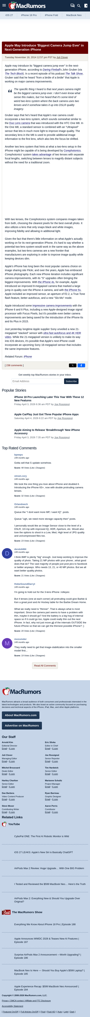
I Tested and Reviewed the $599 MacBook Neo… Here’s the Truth (50, 884)
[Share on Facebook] (81, 365)
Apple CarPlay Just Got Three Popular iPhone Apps (46, 414)
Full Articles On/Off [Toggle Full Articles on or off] (29, 1012)
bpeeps (18, 454)
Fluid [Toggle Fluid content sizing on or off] (43, 1012)
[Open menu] (4, 5)
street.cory (20, 476)
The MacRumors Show (27, 912)
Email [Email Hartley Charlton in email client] (4, 787)
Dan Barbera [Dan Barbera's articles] (8, 793)
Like (32, 468)
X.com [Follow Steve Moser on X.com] (12, 812)
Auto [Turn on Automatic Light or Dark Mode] (60, 1012)
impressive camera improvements (52, 305)
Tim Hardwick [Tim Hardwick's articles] (51, 768)
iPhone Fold (51, 15)
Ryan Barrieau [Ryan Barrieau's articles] (52, 793)
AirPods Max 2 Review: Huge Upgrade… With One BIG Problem (49, 868)
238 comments (14, 365)
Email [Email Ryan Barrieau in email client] (47, 799)
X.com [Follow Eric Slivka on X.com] (55, 748)
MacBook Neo (74, 15)
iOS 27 (9, 15)
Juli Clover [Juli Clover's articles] (7, 755)
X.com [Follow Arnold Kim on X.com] (12, 748)
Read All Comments (45, 665)
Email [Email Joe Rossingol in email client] (47, 761)
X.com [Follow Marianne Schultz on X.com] (55, 787)
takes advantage (41, 154)
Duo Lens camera (19, 123)
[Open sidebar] (86, 6)
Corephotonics (72, 150)
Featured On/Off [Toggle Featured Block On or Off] (10, 1012)
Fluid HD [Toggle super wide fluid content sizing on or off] (51, 1012)
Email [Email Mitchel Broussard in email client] (4, 774)
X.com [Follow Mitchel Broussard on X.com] (12, 774)
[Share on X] (72, 365)
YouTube (14, 824)
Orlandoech (21, 504)
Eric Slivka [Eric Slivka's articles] (50, 742)
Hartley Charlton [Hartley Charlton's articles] (10, 780)
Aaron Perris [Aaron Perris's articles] (51, 806)
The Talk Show (74, 73)
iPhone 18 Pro (29, 15)
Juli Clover (62, 57)
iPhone (28, 356)
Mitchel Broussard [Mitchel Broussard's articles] (11, 768)
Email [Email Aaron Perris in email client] (47, 812)
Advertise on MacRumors (22, 725)
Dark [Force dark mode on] (72, 1012)
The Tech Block (14, 73)
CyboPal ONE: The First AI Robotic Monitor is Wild (41, 836)
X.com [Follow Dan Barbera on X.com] (12, 799)
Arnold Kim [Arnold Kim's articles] (7, 742)
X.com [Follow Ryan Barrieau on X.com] (55, 799)
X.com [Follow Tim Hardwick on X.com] (55, 774)
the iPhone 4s (46, 282)
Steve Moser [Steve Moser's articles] (8, 806)
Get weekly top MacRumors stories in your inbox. (45, 374)
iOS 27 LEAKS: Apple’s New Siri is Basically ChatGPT (43, 852)
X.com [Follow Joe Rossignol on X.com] (55, 761)
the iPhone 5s (73, 289)
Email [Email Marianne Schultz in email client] (47, 787)
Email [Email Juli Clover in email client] (4, 761)
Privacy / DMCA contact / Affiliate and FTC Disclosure (26, 1001)
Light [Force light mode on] (66, 1012)
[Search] (80, 6)
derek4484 (20, 549)
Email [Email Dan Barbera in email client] (4, 799)
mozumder (20, 639)
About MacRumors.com (20, 715)
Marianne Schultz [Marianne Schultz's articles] (53, 780)
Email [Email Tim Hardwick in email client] (47, 774)
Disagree (40, 468)
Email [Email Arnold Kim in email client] (4, 748)
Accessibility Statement (12, 1006)
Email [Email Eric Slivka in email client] (47, 748)
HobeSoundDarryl (24, 584)
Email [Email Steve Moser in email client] (4, 812)
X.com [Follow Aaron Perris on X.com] (55, 812)
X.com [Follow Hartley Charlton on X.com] (12, 787)
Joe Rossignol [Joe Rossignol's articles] (52, 755)
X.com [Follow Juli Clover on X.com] (12, 761)
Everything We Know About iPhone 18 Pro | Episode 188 (45, 924)
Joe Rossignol (62, 404)
